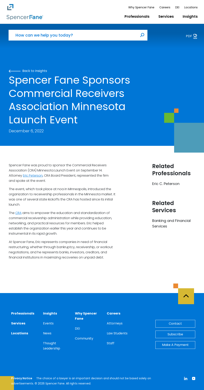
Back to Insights (28, 71)
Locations (191, 7)
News (47, 333)
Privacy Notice (21, 378)
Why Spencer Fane (141, 7)
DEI (177, 7)
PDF (192, 36)
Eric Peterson (33, 175)
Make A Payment (175, 345)
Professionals (137, 16)
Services (166, 16)
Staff (110, 343)
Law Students (117, 333)
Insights (190, 16)
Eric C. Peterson (165, 183)
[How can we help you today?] (73, 35)
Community (84, 338)
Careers (164, 7)
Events (48, 323)
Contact (175, 323)
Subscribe (175, 334)
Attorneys (115, 323)
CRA (18, 213)
